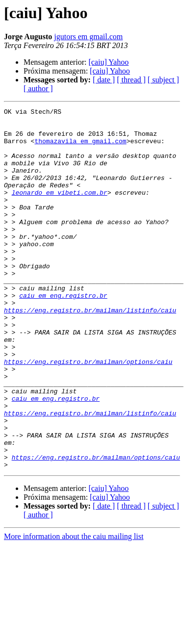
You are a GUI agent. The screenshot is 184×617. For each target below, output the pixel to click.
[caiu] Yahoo (108, 62)
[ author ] (38, 88)
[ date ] (104, 80)
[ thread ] (131, 80)
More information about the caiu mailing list (73, 608)
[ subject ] (163, 80)
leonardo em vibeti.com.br (59, 210)
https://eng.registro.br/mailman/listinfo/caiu (90, 351)
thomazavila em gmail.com (80, 148)
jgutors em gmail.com (88, 36)
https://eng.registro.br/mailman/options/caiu (88, 413)
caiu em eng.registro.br (63, 333)
